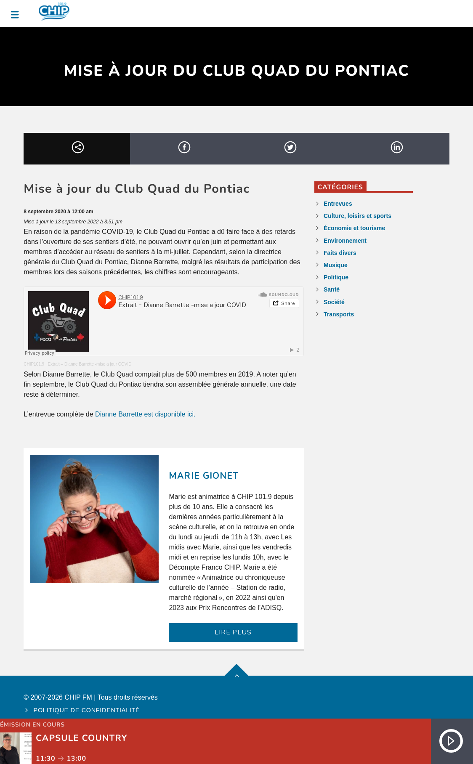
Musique (336, 265)
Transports (339, 314)
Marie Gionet (203, 476)
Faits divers (340, 252)
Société (334, 302)
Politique (336, 277)
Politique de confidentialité (87, 710)
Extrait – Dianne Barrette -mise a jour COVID (89, 364)
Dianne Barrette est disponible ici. (145, 414)
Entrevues (338, 203)
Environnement (345, 240)
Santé (332, 289)
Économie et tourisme (354, 228)
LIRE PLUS (233, 632)
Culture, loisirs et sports (357, 215)
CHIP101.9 (34, 364)
